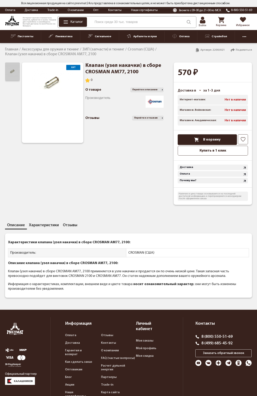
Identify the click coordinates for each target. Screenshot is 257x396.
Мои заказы (144, 340)
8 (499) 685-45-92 (217, 343)
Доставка (31, 10)
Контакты (114, 10)
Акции (69, 384)
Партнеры (109, 377)
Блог (68, 377)
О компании (76, 10)
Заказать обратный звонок (223, 353)
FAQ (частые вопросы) (118, 358)
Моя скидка (145, 356)
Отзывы (107, 335)
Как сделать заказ (78, 362)
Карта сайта (110, 392)
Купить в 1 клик (213, 151)
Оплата (10, 10)
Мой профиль (146, 348)
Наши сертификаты (144, 10)
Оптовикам (73, 369)
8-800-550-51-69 (241, 10)
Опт (96, 10)
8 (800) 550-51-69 (217, 337)
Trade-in (52, 10)
